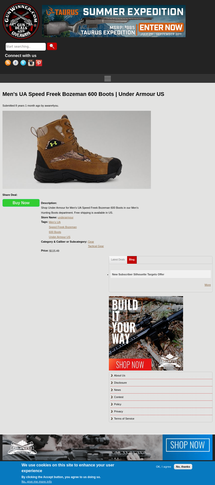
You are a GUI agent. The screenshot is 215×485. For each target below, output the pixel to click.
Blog (133, 258)
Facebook (16, 63)
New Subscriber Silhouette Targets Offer (138, 274)
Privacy (118, 411)
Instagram (32, 63)
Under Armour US (60, 236)
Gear (91, 241)
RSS (9, 63)
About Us (119, 375)
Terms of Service (124, 418)
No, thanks (183, 466)
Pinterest (39, 63)
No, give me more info (37, 481)
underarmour (65, 217)
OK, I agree (163, 466)
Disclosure (120, 382)
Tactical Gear (96, 246)
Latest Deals (118, 259)
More (208, 284)
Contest (118, 397)
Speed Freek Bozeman (63, 227)
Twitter (24, 63)
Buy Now (21, 203)
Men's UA (55, 222)
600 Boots (55, 231)
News (117, 389)
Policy (117, 404)
